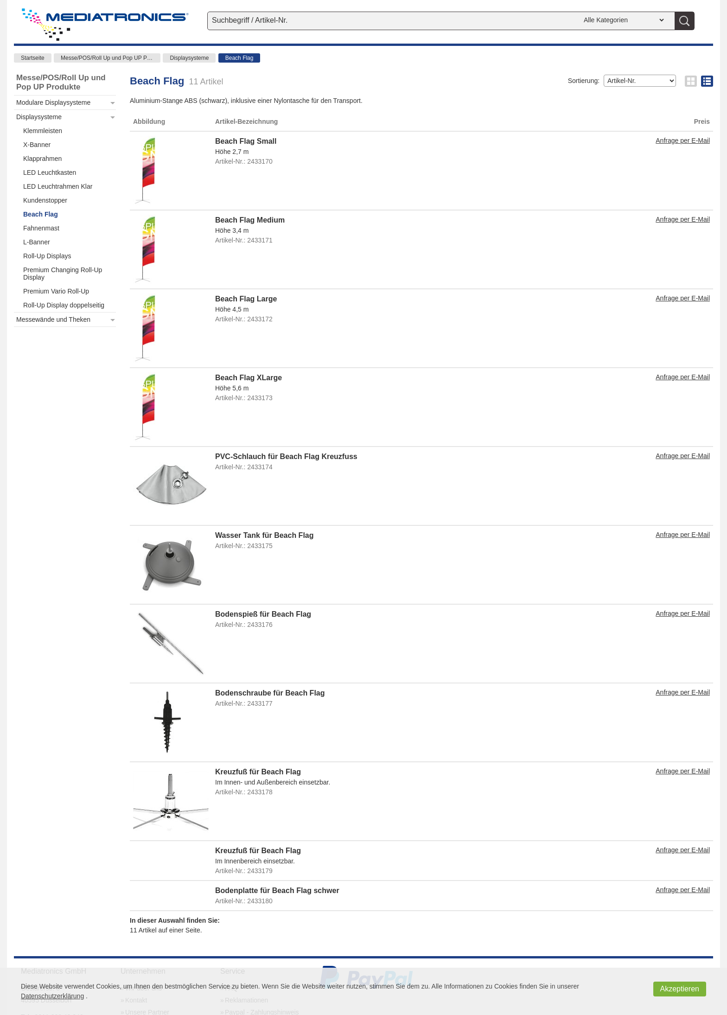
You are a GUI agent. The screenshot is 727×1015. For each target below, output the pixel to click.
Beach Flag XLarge (248, 378)
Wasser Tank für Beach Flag (264, 535)
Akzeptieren (680, 989)
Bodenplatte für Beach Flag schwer (277, 890)
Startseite (33, 58)
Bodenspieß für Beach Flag (263, 614)
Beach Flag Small (246, 141)
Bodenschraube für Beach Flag (270, 693)
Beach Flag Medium (250, 220)
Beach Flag (239, 58)
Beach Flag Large (246, 299)
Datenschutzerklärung (52, 996)
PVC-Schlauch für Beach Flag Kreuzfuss (286, 456)
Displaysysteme (189, 58)
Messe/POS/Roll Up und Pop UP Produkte (110, 58)
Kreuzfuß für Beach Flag (258, 772)
